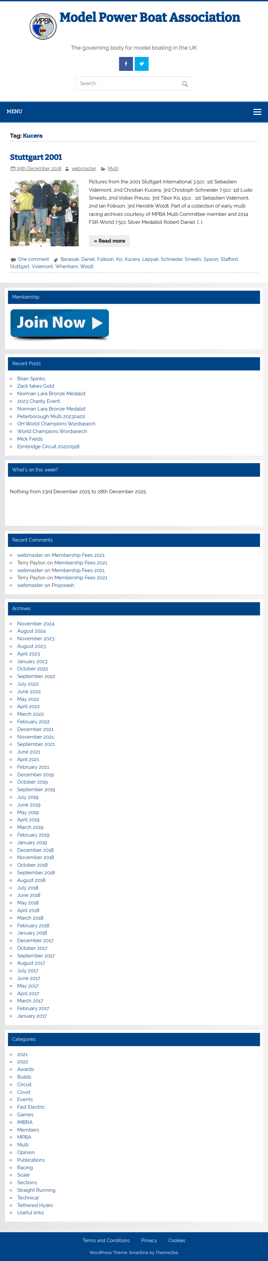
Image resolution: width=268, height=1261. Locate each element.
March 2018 (30, 918)
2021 (22, 1054)
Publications (31, 1160)
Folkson (105, 259)
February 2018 (33, 926)
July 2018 (27, 888)
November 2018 (35, 857)
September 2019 (36, 790)
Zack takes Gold (35, 386)
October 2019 (32, 782)
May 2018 (28, 903)
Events (25, 1099)
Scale (23, 1175)
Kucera (132, 259)
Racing (25, 1168)
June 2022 (29, 692)
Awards (25, 1069)
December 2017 (35, 941)
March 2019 (30, 827)
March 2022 (30, 714)
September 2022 (36, 676)
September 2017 (36, 956)
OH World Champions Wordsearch (56, 424)
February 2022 (33, 722)
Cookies (176, 1240)
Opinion (26, 1152)
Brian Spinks (31, 379)
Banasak (70, 259)
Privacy (149, 1240)
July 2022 (28, 684)
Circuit (24, 1085)
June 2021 (28, 752)
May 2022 (28, 699)
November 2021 (35, 737)
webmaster (84, 168)
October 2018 (32, 865)
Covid (23, 1092)
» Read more (109, 241)
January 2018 (32, 933)
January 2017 (32, 1016)
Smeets (193, 259)
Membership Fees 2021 (78, 555)
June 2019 (28, 805)
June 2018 (28, 895)
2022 (22, 1062)
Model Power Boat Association (149, 17)
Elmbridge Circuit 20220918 (48, 447)
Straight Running (36, 1190)
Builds (24, 1077)
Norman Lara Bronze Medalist (51, 394)
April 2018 (28, 910)
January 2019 (32, 843)
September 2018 (36, 873)
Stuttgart (20, 266)
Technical (28, 1198)
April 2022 (28, 706)
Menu (14, 112)
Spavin (211, 259)
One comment (33, 259)
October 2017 (32, 948)
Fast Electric (31, 1107)
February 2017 (33, 1008)
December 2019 (35, 775)
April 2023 (28, 654)
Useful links (30, 1213)
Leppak (150, 259)
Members (28, 1130)
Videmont (42, 266)
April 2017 (28, 993)
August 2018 (31, 880)
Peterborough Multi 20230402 (51, 416)
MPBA (24, 1137)
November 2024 (35, 624)
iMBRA (25, 1122)
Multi (113, 168)
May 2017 (27, 986)
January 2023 (32, 661)
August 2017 (31, 963)
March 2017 (30, 1001)
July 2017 (27, 971)
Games (25, 1115)
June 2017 (28, 978)
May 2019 (28, 812)
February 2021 (33, 767)
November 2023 (35, 639)
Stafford (229, 259)
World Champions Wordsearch (52, 431)
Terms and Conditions (106, 1240)
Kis (119, 259)
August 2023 (31, 646)
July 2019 (27, 797)
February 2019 (33, 835)
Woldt (87, 266)
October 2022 (32, 669)
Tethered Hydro (35, 1205)
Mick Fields (30, 439)
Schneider (171, 259)
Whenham (66, 266)
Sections (27, 1183)
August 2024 (31, 631)
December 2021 (35, 729)
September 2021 (36, 744)
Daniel (88, 259)
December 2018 (35, 850)
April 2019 (28, 820)
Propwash (63, 585)
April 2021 (28, 759)
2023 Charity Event (38, 401)
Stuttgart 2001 (36, 157)
